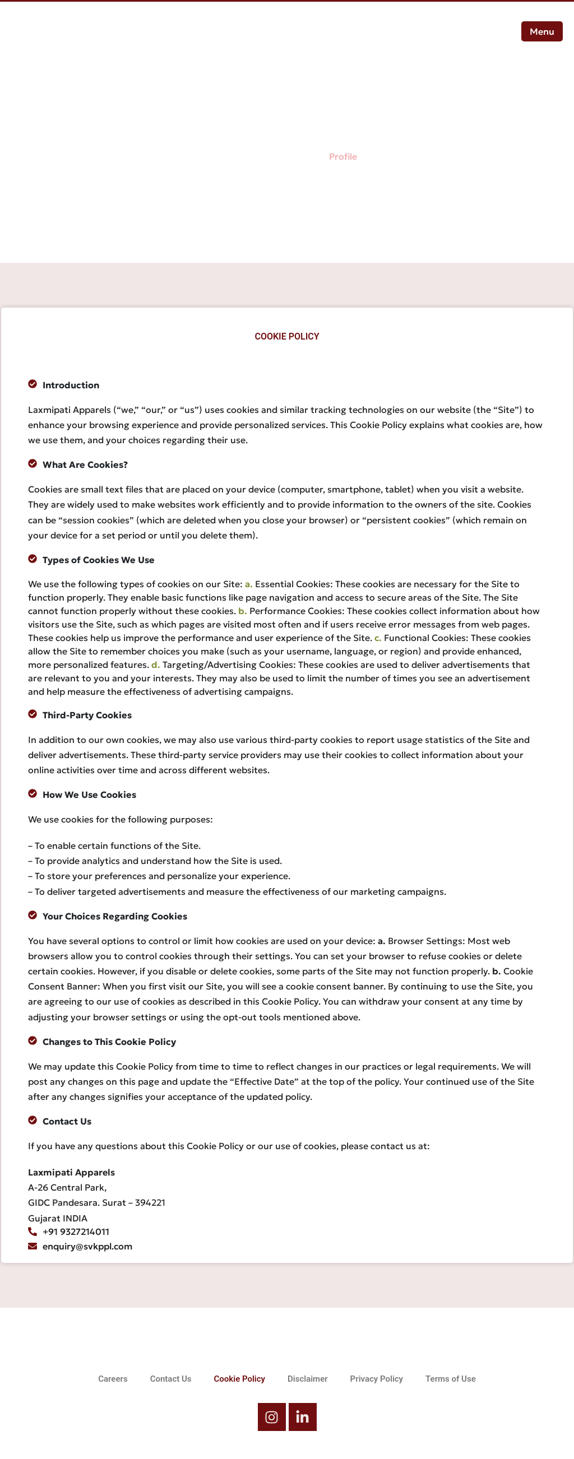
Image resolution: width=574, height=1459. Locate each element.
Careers (112, 1379)
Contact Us (171, 1379)
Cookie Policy (239, 1379)
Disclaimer (308, 1379)
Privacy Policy (376, 1379)
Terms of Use (450, 1379)
